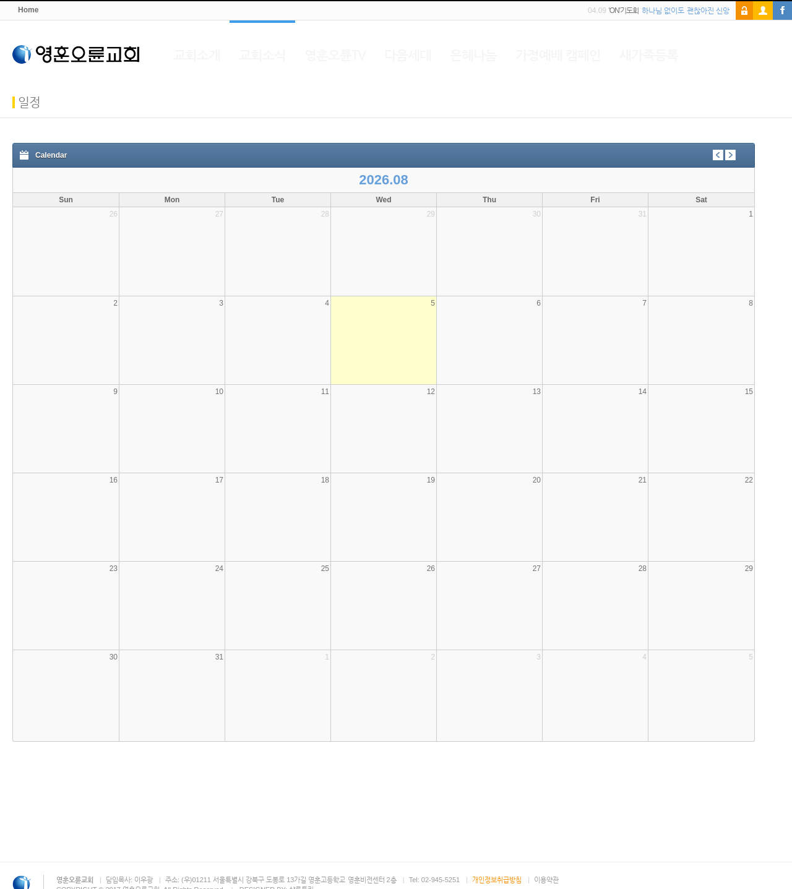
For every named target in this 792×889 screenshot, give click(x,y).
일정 (29, 102)
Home (28, 10)
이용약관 (546, 879)
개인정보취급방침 (497, 879)
